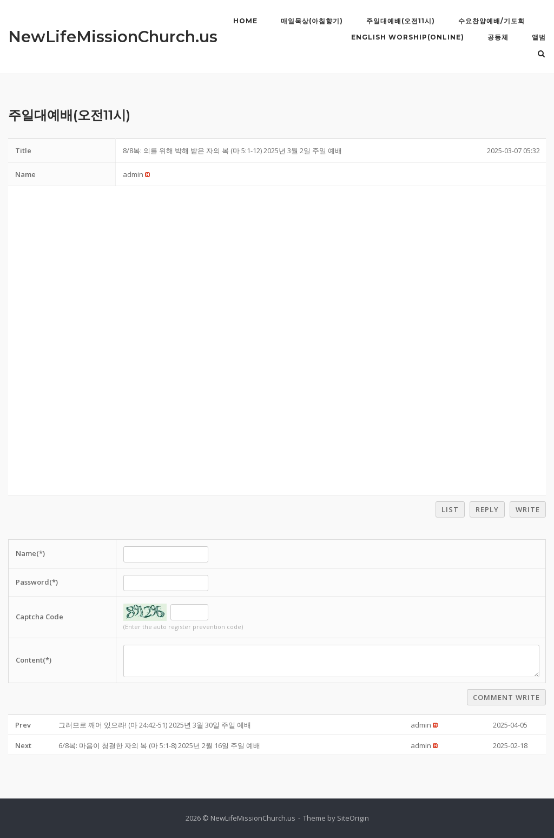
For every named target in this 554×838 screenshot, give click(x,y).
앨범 (539, 37)
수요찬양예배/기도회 (491, 21)
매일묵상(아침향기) (312, 21)
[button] (133, 174)
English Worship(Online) (407, 37)
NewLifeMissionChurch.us (112, 36)
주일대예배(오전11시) (400, 21)
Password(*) (37, 582)
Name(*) (30, 553)
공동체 (498, 37)
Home (245, 21)
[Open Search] (541, 55)
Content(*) (33, 660)
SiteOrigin (353, 818)
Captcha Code (39, 616)
